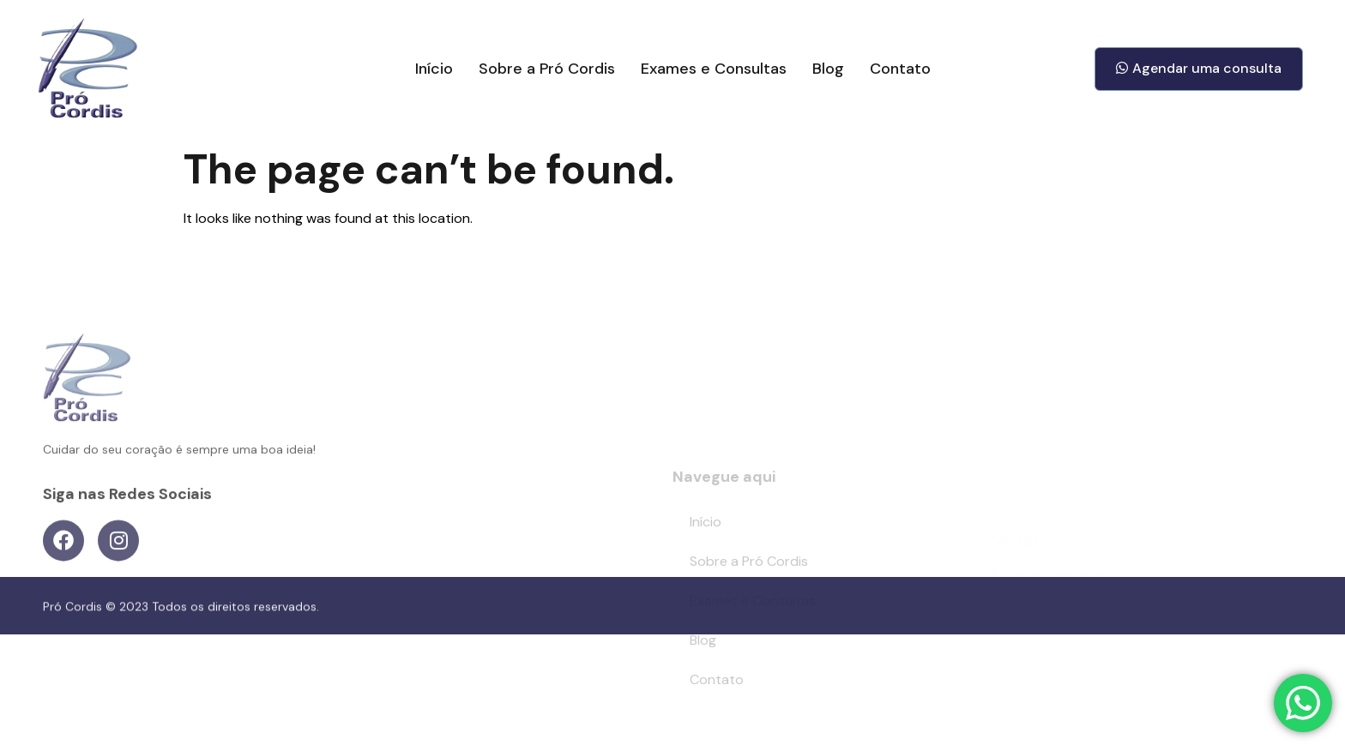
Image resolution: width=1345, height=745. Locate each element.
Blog (828, 69)
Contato (900, 69)
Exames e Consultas (714, 69)
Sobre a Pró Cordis (547, 69)
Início (434, 69)
